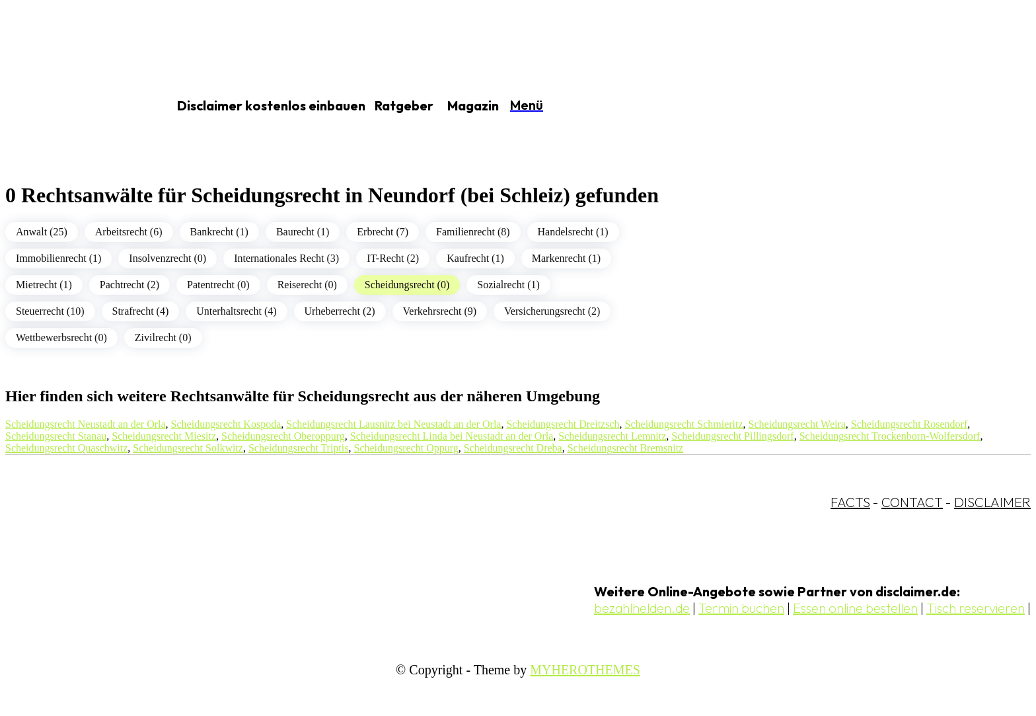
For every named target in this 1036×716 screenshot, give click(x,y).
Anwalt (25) (41, 231)
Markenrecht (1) (566, 258)
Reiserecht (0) (307, 284)
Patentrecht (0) (218, 284)
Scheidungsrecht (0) (407, 284)
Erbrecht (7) (382, 231)
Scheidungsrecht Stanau (55, 436)
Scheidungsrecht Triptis (298, 448)
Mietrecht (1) (44, 284)
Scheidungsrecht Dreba (513, 448)
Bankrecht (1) (219, 231)
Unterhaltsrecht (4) (236, 311)
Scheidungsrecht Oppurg (405, 448)
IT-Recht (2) (393, 258)
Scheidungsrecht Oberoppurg (283, 436)
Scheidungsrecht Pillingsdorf (732, 436)
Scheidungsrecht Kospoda (226, 424)
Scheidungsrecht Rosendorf (909, 424)
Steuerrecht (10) (50, 311)
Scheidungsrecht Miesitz (164, 436)
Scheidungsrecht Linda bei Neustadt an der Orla (451, 436)
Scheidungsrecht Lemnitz (612, 436)
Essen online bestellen (855, 608)
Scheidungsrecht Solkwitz (188, 448)
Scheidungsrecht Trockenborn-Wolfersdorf (889, 436)
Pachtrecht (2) (129, 284)
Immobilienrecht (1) (58, 258)
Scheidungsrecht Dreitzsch (562, 424)
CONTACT (912, 502)
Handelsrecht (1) (573, 231)
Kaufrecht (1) (475, 258)
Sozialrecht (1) (508, 284)
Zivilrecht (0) (163, 337)
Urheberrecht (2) (340, 311)
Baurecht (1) (302, 231)
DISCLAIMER (992, 502)
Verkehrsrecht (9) (440, 311)
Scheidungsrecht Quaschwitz (66, 448)
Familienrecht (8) (473, 231)
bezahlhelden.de (642, 608)
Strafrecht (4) (140, 311)
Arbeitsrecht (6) (129, 231)
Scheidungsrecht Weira (797, 424)
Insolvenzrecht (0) (167, 258)
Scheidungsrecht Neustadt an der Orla (85, 424)
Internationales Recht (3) (286, 258)
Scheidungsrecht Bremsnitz (626, 448)
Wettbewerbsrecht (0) (61, 337)
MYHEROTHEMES (585, 669)
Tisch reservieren (975, 608)
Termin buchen (741, 608)
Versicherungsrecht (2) (552, 311)
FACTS (850, 502)
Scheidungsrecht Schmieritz (684, 424)
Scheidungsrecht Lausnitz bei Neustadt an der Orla (393, 424)
